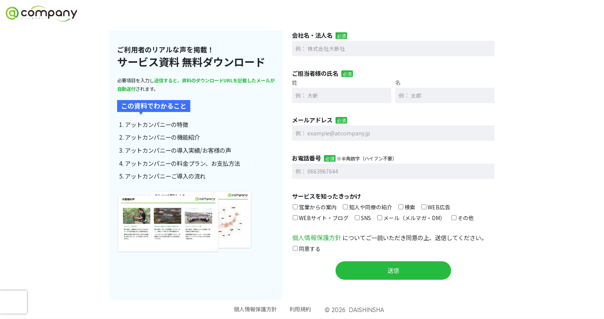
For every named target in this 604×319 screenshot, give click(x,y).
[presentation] (13, 302)
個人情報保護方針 (315, 237)
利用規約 (301, 309)
